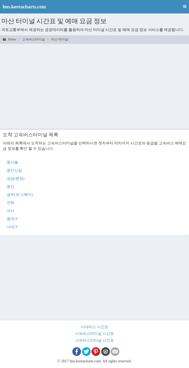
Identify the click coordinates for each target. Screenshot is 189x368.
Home (9, 39)
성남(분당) (15, 178)
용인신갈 (14, 170)
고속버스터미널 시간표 (94, 340)
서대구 (12, 227)
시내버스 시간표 (94, 327)
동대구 (12, 219)
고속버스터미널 (33, 39)
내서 (10, 211)
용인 (10, 187)
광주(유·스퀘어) (20, 195)
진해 (10, 203)
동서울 (12, 162)
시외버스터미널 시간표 (94, 334)
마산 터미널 (59, 39)
